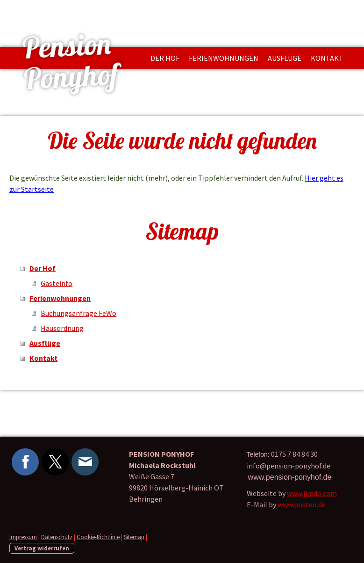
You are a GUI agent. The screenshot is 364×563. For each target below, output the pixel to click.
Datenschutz (56, 537)
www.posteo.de (302, 504)
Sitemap (134, 537)
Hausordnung (62, 328)
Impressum (23, 537)
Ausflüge (284, 58)
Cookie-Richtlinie (98, 537)
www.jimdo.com (312, 493)
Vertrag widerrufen (41, 548)
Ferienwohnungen (223, 58)
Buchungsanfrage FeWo (78, 313)
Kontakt (327, 58)
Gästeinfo (56, 283)
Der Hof (164, 58)
